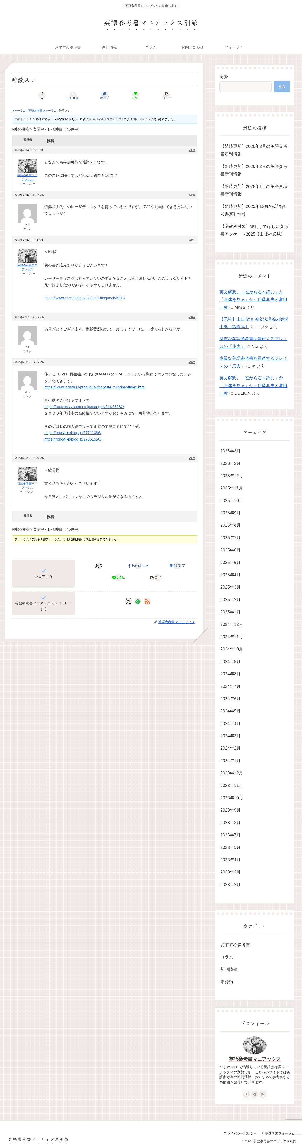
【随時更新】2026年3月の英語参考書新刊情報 (253, 150)
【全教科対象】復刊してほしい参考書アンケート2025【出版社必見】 (254, 230)
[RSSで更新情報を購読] (147, 601)
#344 (192, 317)
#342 (192, 362)
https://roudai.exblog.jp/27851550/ (72, 439)
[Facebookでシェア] (73, 95)
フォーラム (19, 110)
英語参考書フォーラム (42, 110)
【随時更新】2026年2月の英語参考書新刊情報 (253, 170)
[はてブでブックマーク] (104, 95)
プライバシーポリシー (240, 1133)
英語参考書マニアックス (255, 1059)
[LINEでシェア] (135, 95)
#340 (192, 194)
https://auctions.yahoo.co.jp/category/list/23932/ (84, 407)
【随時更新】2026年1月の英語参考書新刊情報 (253, 190)
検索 (223, 77)
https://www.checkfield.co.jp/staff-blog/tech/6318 (84, 298)
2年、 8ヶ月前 (141, 119)
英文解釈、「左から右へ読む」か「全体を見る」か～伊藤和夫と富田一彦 (253, 300)
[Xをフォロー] (128, 601)
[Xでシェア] (42, 95)
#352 (192, 458)
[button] (166, 95)
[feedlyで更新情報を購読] (138, 601)
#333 (192, 150)
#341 (192, 240)
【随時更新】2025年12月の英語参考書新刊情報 (252, 210)
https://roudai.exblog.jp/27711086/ (72, 433)
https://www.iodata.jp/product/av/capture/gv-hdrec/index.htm (94, 387)
